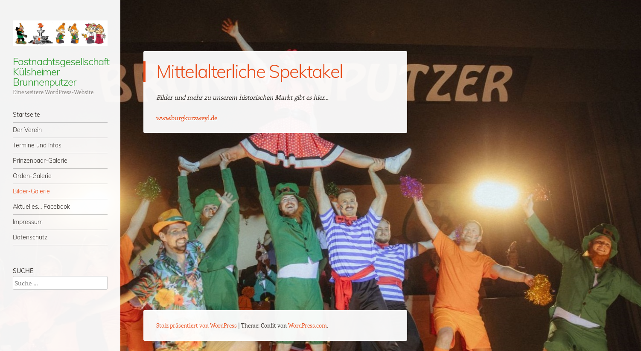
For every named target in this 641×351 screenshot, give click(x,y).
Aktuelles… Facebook (41, 206)
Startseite (26, 114)
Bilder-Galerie (31, 191)
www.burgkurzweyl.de (186, 117)
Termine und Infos (37, 145)
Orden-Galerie (32, 176)
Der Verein (27, 130)
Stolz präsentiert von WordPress (196, 325)
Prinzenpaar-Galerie (40, 160)
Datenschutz (30, 237)
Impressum (28, 222)
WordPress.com (307, 325)
